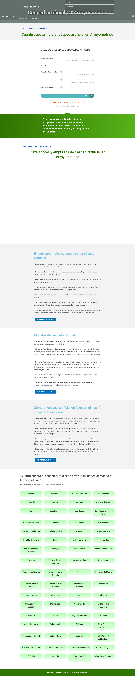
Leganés (31, 505)
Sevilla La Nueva (31, 627)
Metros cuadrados (47, 58)
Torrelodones (103, 563)
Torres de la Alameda (79, 651)
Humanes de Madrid (103, 575)
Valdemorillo (79, 607)
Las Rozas (79, 514)
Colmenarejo (55, 627)
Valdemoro (79, 526)
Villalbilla (103, 598)
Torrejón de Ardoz (103, 505)
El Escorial (103, 587)
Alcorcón (79, 505)
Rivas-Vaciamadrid (31, 526)
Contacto (70, 11)
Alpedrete (55, 598)
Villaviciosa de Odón (103, 552)
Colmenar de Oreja (55, 651)
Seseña (31, 563)
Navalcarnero (79, 552)
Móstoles (55, 497)
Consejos (70, 7)
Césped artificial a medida (49, 72)
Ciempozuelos (79, 563)
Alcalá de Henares (79, 497)
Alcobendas (55, 514)
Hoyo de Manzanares (31, 651)
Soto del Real (55, 639)
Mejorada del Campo (31, 575)
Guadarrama (31, 598)
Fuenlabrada (103, 497)
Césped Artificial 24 (30, 6)
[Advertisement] (67, 175)
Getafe (55, 505)
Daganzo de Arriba (79, 619)
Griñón (55, 619)
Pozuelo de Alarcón (31, 534)
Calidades (44, 66)
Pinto (55, 543)
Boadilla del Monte (31, 543)
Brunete (31, 619)
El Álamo (103, 619)
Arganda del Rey (104, 534)
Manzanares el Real (31, 639)
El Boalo (31, 659)
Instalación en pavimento (49, 80)
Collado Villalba (55, 534)
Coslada (55, 526)
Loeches (79, 639)
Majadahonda (103, 526)
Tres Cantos (103, 543)
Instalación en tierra (47, 88)
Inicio (68, 2)
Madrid (31, 497)
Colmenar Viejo (79, 543)
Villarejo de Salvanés (104, 659)
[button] (67, 103)
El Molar (79, 627)
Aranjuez (79, 534)
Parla (31, 514)
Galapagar (55, 552)
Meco (79, 598)
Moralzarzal (55, 607)
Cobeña (55, 659)
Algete (79, 575)
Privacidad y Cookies (81, 675)
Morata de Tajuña (103, 651)
